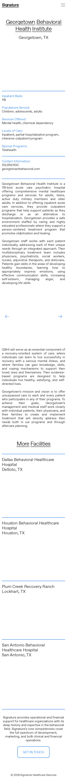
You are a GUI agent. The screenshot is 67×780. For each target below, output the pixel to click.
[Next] (60, 316)
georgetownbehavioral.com (21, 169)
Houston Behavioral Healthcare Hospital (30, 525)
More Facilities (33, 444)
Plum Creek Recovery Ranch (28, 586)
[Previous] (6, 316)
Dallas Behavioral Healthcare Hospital (28, 462)
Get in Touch (33, 752)
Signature (10, 5)
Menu (63, 5)
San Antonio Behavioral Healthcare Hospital (23, 647)
